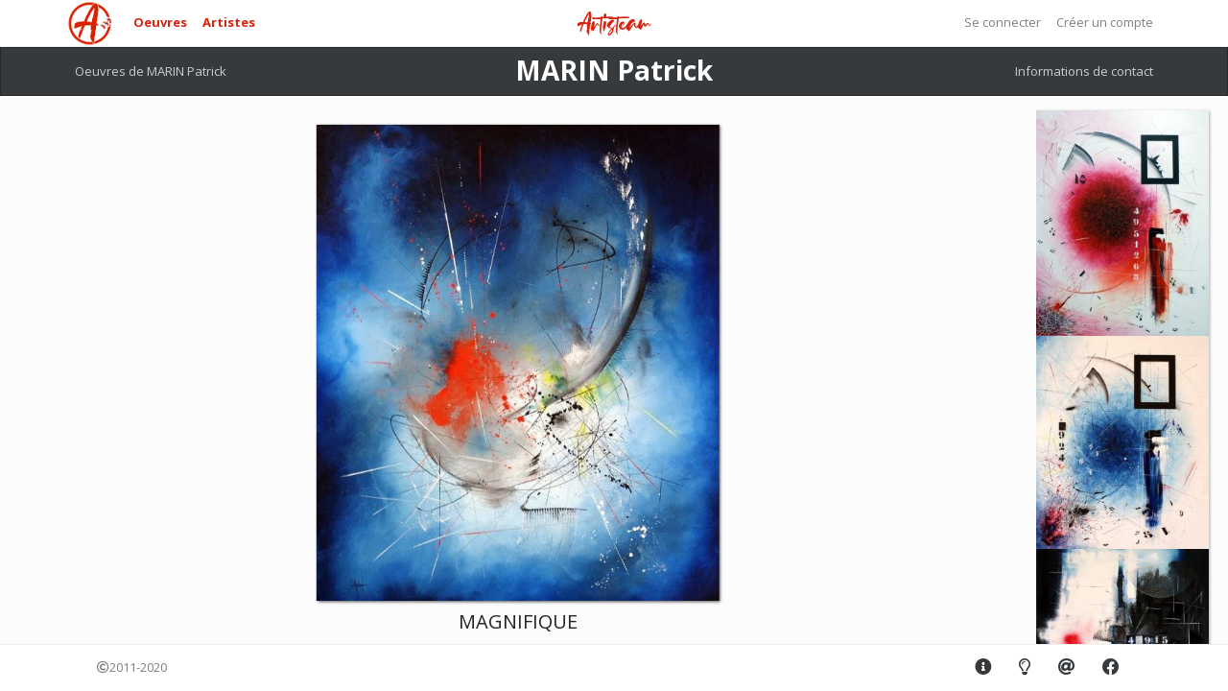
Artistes (228, 22)
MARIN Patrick (614, 70)
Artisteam (614, 24)
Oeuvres (160, 22)
